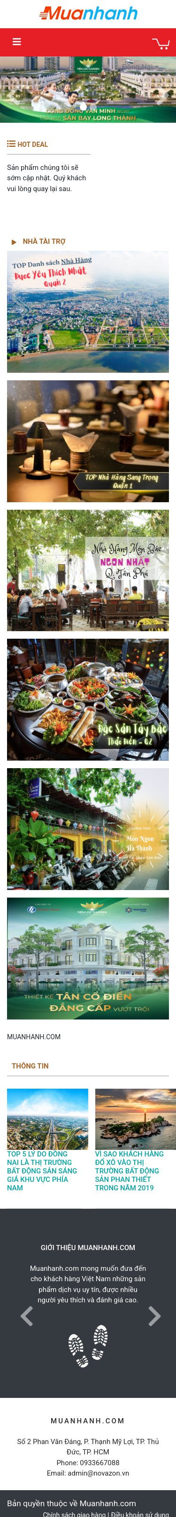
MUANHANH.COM (34, 1037)
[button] (14, 89)
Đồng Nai (137, 67)
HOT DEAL (32, 144)
